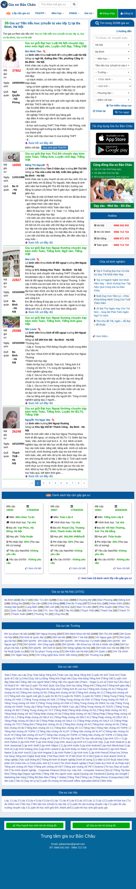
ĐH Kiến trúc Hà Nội (108, 647)
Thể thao (53, 756)
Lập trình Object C (51, 745)
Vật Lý (17, 678)
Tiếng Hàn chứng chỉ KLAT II (88, 731)
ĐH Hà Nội (59, 637)
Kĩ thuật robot (114, 759)
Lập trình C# (79, 742)
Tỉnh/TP (40, 13)
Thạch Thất (87, 610)
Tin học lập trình (71, 738)
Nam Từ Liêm (84, 607)
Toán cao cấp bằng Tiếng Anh (74, 675)
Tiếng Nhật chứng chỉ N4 (47, 713)
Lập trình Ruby (45, 742)
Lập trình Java (63, 742)
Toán (7, 675)
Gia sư (89, 13)
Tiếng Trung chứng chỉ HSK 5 (20, 703)
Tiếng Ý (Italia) (58, 777)
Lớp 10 (82, 800)
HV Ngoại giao (104, 637)
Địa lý (109, 770)
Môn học (58, 13)
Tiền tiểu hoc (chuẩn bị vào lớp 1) (50, 804)
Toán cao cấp (19, 675)
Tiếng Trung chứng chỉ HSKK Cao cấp (57, 706)
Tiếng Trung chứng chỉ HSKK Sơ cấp (93, 703)
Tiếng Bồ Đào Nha (38, 777)
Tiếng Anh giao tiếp (119, 685)
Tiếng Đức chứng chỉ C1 (39, 727)
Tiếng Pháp (98, 713)
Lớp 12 (101, 800)
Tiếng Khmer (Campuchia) (108, 777)
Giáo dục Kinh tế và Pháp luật (112, 763)
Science (99, 766)
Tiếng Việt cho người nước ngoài (61, 773)
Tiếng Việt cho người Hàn (65, 682)
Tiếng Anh (101, 685)
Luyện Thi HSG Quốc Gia (45, 685)
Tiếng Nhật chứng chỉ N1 (82, 710)
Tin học (109, 766)
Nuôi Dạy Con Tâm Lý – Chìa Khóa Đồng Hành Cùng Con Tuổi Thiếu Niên (112, 299)
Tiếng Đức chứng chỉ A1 (49, 724)
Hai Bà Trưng (74, 603)
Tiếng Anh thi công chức (48, 689)
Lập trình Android (90, 745)
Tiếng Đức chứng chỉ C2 (68, 727)
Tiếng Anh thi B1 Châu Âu (18, 689)
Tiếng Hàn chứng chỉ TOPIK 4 (98, 735)
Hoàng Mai (10, 607)
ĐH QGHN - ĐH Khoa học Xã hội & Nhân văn (88, 644)
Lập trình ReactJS (98, 749)
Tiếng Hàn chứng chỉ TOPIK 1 (113, 727)
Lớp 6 (48, 800)
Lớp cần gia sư (17, 13)
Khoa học (115, 752)
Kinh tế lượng (84, 759)
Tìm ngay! (122, 112)
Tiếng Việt (107, 678)
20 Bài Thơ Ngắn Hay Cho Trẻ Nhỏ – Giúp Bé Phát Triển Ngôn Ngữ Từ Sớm (112, 312)
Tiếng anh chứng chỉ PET (79, 766)
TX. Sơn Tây (51, 610)
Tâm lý (19, 780)
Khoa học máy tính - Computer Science (82, 770)
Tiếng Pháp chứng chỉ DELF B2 (21, 720)
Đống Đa (17, 603)
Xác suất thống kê (30, 759)
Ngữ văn (66, 678)
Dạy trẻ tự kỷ (32, 780)
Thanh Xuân (18, 614)
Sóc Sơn (33, 610)
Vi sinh (55, 763)
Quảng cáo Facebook (93, 773)
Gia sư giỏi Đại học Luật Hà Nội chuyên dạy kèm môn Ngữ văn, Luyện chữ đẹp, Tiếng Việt (56, 45)
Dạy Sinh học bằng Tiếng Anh (77, 685)
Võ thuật (9, 685)
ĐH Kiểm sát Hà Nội (77, 651)
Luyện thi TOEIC (92, 696)
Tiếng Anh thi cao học (75, 689)
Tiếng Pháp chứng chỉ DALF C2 (95, 720)
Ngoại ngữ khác (32, 773)
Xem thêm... (102, 336)
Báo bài (14, 682)
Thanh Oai (106, 610)
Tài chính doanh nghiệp (74, 763)
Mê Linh (49, 607)
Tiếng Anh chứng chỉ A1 (102, 689)
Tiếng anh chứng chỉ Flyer (18, 766)
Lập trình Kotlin (71, 745)
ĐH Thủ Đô (106, 633)
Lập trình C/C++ (112, 738)
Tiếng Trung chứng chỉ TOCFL (97, 706)
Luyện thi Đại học (116, 800)
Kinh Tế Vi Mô (85, 756)
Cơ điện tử (100, 759)
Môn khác (106, 780)
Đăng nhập (107, 13)
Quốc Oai (16, 610)
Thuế (91, 763)
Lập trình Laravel (49, 749)
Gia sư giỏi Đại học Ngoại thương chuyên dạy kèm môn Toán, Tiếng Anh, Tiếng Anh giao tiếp (56, 320)
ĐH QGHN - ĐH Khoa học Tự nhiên (80, 640)
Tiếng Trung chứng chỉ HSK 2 (41, 699)
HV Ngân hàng (20, 655)
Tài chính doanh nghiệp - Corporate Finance (34, 770)
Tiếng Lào (86, 777)
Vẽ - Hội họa (22, 685)
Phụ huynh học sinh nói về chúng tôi (34, 825)
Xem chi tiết (33, 568)
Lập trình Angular (42, 752)
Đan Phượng (105, 599)
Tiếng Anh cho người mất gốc (25, 696)
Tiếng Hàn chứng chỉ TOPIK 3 (63, 735)
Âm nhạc (124, 682)
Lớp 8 (65, 800)
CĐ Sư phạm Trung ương (45, 651)
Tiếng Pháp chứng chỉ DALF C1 (58, 720)
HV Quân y (101, 651)
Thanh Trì (124, 610)
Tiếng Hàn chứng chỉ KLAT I (54, 731)
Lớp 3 (24, 800)
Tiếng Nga (16, 773)
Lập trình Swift (31, 745)
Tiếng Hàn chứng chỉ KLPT (30, 735)
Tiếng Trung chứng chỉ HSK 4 (110, 699)
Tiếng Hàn (89, 727)
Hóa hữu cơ (23, 763)
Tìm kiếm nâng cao (119, 105)
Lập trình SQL (95, 742)
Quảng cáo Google (116, 773)
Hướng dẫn (124, 31)
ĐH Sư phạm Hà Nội (15, 633)
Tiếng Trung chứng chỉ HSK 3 (75, 699)
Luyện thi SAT (100, 675)
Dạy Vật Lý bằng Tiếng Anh (45, 678)
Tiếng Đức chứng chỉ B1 (106, 724)
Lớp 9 (73, 800)
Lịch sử (102, 682)
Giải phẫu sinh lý (40, 763)
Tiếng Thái (74, 777)
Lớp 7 (56, 800)
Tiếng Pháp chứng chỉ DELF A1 (35, 717)
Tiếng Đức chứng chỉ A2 (77, 724)
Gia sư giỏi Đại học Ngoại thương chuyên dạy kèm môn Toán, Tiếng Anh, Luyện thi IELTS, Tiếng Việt (56, 411)
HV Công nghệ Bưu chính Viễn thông (56, 655)
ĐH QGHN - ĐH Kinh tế (42, 647)
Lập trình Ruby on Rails (73, 749)
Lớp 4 (32, 800)
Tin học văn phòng (92, 738)
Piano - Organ (89, 682)
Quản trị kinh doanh (105, 756)
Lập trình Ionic (80, 752)
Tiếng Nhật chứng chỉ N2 (112, 710)
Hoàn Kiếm (116, 603)
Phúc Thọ (124, 607)
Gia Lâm (36, 603)
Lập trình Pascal (99, 752)
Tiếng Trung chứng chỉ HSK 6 (55, 703)
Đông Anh (124, 599)
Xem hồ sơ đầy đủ (40, 143)
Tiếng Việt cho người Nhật (35, 682)
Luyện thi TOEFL (72, 696)
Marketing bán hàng (15, 777)
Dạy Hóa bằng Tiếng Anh (86, 678)
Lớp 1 (7, 800)
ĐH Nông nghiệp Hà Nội (76, 647)
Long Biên (31, 607)
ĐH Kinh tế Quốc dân (32, 637)
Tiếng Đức (28, 724)
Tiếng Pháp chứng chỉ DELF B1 (108, 717)
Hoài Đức (96, 603)
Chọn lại (99, 111)
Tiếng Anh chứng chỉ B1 (34, 692)
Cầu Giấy (63, 599)
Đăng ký (127, 13)
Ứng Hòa (60, 614)
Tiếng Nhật (61, 710)
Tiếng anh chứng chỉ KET (49, 766)
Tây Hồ (69, 610)
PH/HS (74, 13)
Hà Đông (54, 603)
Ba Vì (25, 599)
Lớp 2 (16, 800)
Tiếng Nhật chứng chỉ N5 (77, 713)
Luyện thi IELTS (52, 696)
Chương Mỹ (84, 599)
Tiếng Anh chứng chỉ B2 (62, 692)
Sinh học (113, 682)
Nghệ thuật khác (37, 756)
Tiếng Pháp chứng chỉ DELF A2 (72, 717)
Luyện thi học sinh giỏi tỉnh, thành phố (50, 807)
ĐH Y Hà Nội (80, 637)
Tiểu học (26, 804)
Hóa (25, 678)
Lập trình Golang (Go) (26, 749)
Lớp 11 (91, 800)
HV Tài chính (121, 651)
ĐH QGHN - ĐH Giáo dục (38, 640)
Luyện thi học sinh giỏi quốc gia (90, 807)
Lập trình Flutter (62, 752)
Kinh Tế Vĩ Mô (67, 756)
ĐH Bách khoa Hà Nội (78, 633)
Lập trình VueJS (22, 752)
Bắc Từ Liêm (42, 599)
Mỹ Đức (65, 607)
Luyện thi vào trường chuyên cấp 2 (90, 804)
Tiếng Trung (109, 696)
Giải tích (114, 675)
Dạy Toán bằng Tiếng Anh (42, 675)
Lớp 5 (40, 800)
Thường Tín (41, 614)
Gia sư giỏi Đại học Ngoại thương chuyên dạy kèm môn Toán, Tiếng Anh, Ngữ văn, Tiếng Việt (56, 251)
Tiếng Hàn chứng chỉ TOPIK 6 (43, 738)
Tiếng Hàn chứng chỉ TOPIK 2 (21, 731)
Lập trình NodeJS (114, 742)
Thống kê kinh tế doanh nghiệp (58, 759)
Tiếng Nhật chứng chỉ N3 (18, 713)
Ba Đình (8, 599)
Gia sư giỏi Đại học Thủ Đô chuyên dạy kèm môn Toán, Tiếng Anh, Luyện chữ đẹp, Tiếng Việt (55, 156)
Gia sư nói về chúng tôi (101, 825)
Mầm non (14, 804)
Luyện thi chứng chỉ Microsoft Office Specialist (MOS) (70, 780)
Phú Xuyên (106, 607)
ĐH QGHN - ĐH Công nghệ (39, 644)
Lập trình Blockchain (113, 745)
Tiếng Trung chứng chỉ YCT (38, 710)
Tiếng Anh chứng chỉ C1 (90, 692)
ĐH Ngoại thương (46, 633)
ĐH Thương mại (94, 655)
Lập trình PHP (27, 742)
